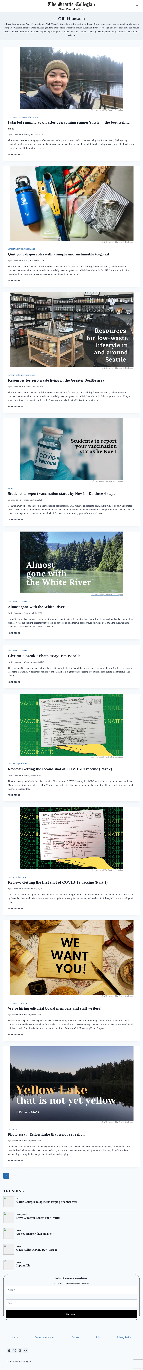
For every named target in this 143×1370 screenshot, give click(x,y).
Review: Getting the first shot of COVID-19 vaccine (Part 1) (58, 882)
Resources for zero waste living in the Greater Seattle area (56, 380)
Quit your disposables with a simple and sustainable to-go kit (58, 254)
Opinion (34, 117)
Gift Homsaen (15, 134)
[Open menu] (137, 6)
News (10, 488)
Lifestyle (24, 117)
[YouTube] (25, 1350)
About (15, 1337)
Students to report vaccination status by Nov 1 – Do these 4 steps (61, 493)
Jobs (98, 1337)
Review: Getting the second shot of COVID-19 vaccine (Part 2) (60, 769)
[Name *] (71, 1290)
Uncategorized (27, 249)
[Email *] (71, 1303)
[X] (14, 1350)
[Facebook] (9, 1350)
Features (12, 117)
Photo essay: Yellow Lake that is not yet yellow (46, 1134)
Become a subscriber (45, 1337)
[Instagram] (20, 1350)
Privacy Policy (124, 1337)
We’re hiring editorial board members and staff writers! (55, 1008)
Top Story (24, 1003)
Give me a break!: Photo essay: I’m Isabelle (44, 656)
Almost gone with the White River (36, 607)
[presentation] (71, 79)
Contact (75, 1337)
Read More (15, 154)
